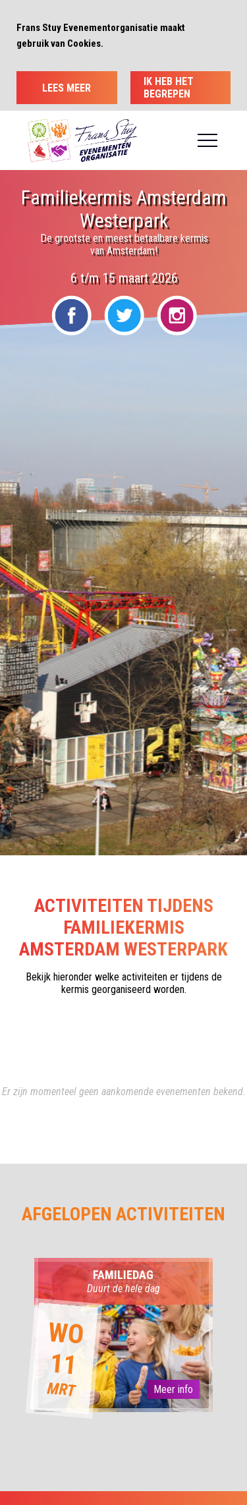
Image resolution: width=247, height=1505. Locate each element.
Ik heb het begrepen (169, 87)
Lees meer (66, 88)
